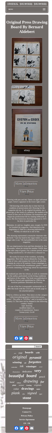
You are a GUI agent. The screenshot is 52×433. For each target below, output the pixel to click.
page (20, 353)
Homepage (27, 408)
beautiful (16, 375)
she (23, 394)
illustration (16, 372)
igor (40, 394)
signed (32, 393)
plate (14, 385)
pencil (42, 376)
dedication (27, 371)
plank (16, 393)
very (37, 370)
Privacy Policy (27, 416)
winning (17, 362)
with (38, 352)
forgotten (35, 362)
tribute (19, 383)
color (16, 388)
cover (40, 367)
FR (29, 423)
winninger (31, 366)
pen (15, 353)
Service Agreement (27, 419)
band (12, 382)
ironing (28, 385)
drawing (30, 381)
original (20, 357)
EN (25, 423)
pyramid (35, 357)
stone (27, 398)
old (25, 363)
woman (21, 385)
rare (38, 389)
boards (29, 352)
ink (21, 366)
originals (37, 385)
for (42, 381)
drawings (27, 388)
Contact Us (26, 412)
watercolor (14, 367)
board (32, 375)
